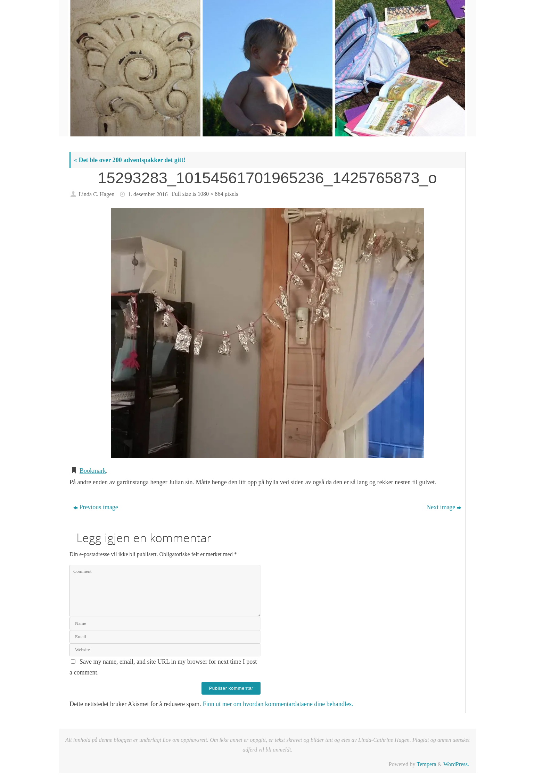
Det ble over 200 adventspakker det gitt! (130, 160)
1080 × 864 (210, 194)
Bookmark (93, 470)
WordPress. (456, 764)
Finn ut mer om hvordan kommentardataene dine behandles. (278, 704)
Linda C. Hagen (96, 194)
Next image (443, 507)
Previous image (95, 507)
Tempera (426, 764)
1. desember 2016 (148, 194)
